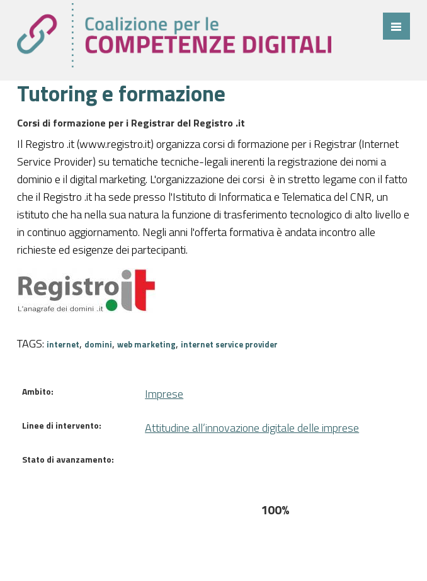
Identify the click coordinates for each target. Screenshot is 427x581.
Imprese (164, 393)
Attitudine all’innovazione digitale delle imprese (252, 427)
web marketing (146, 344)
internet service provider (229, 344)
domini (98, 344)
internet (63, 344)
